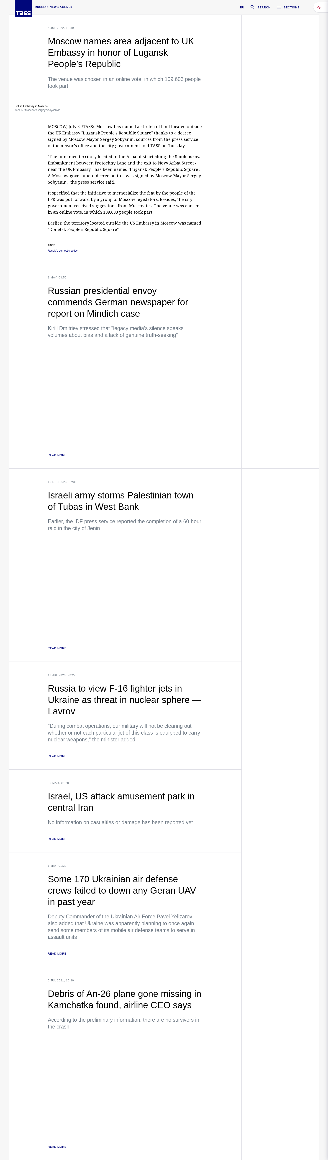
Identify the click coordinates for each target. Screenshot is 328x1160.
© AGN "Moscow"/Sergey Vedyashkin (37, 110)
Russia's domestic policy (62, 250)
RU (242, 7)
